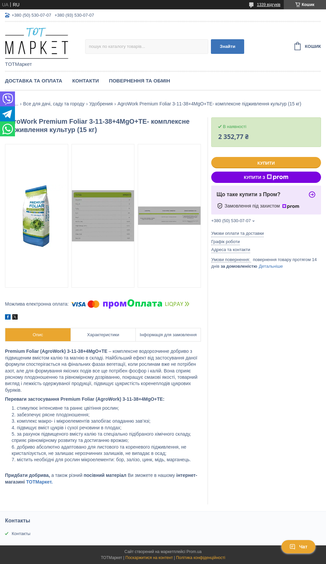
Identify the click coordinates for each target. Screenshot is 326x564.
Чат (298, 547)
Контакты (21, 533)
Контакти (85, 80)
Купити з (266, 177)
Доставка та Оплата (33, 80)
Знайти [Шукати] (228, 46)
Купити (266, 163)
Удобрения (100, 103)
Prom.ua (194, 551)
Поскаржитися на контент (149, 557)
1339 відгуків (268, 4)
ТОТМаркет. (39, 482)
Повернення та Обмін (139, 80)
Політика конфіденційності (200, 557)
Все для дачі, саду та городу (53, 103)
